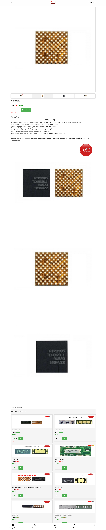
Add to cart (26, 110)
